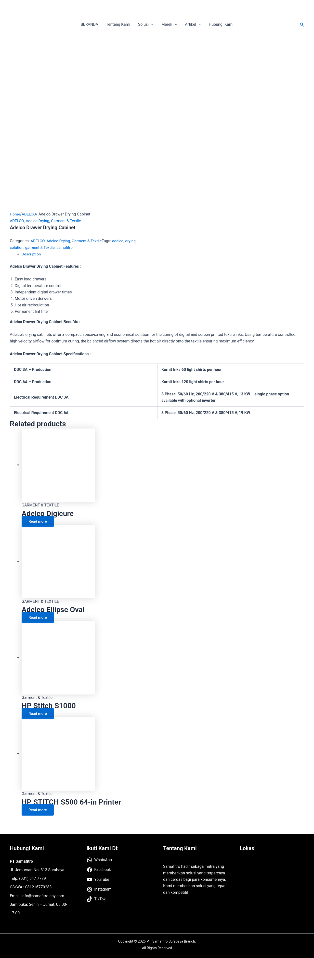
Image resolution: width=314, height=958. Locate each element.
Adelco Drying (38, 220)
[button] (302, 25)
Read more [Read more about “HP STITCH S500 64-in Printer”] (38, 809)
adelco (120, 241)
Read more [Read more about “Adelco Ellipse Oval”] (38, 617)
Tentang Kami (118, 24)
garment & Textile (41, 247)
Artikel (193, 24)
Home (15, 214)
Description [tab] (31, 254)
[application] (151, 24)
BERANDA (89, 24)
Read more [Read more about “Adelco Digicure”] (38, 520)
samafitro (66, 247)
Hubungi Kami (221, 24)
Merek (169, 24)
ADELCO (29, 214)
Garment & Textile (67, 220)
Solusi (146, 24)
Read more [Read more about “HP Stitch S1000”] (38, 713)
